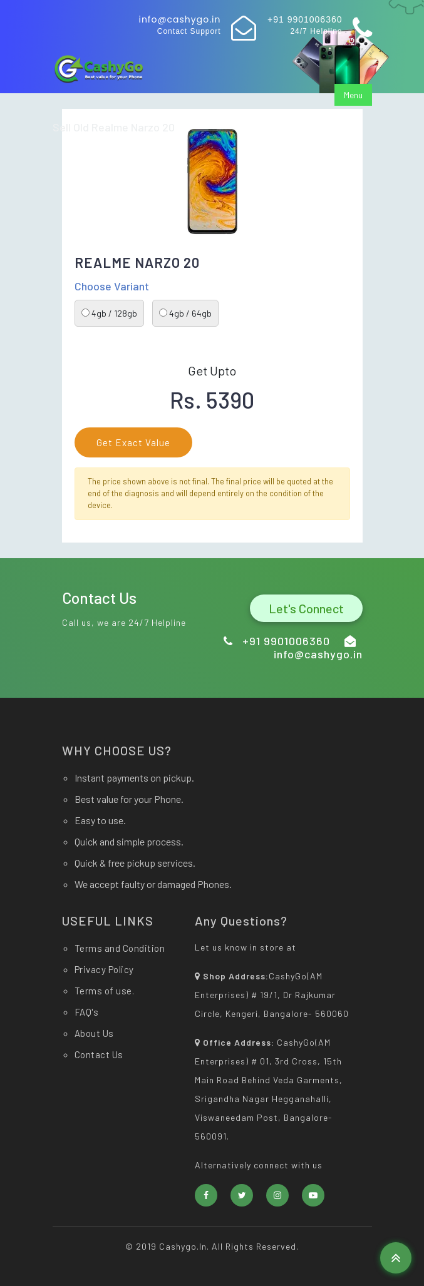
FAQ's (87, 1012)
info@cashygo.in (179, 19)
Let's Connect (306, 608)
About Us (94, 1033)
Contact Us (99, 1054)
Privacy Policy (104, 969)
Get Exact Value (133, 442)
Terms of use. (105, 990)
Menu (353, 94)
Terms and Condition (120, 948)
